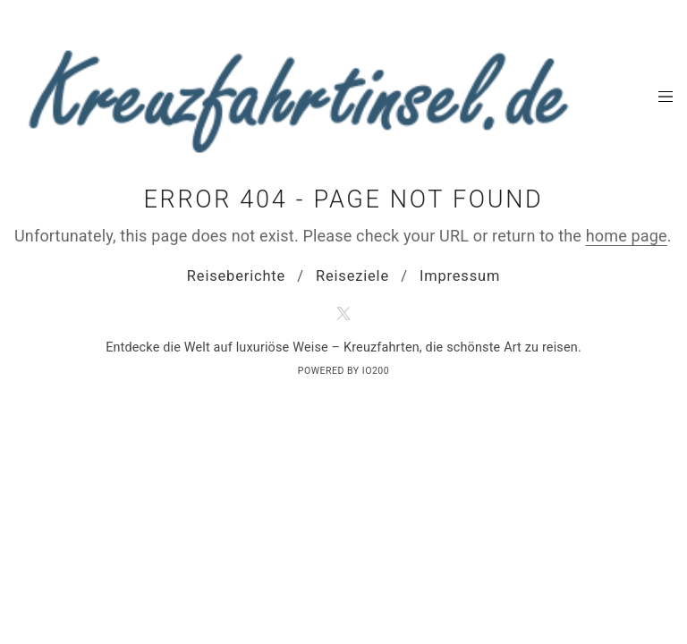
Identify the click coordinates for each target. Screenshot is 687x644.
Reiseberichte (236, 275)
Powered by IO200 (343, 371)
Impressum (460, 275)
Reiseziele (352, 275)
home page (626, 235)
